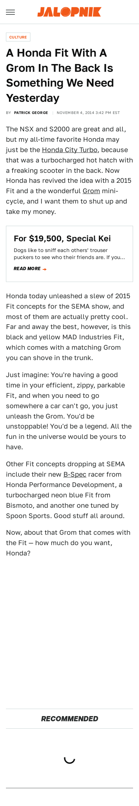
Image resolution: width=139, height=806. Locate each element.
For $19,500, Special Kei (62, 238)
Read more (27, 268)
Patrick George (31, 112)
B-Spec (74, 474)
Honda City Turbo (69, 150)
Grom (91, 191)
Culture (18, 37)
